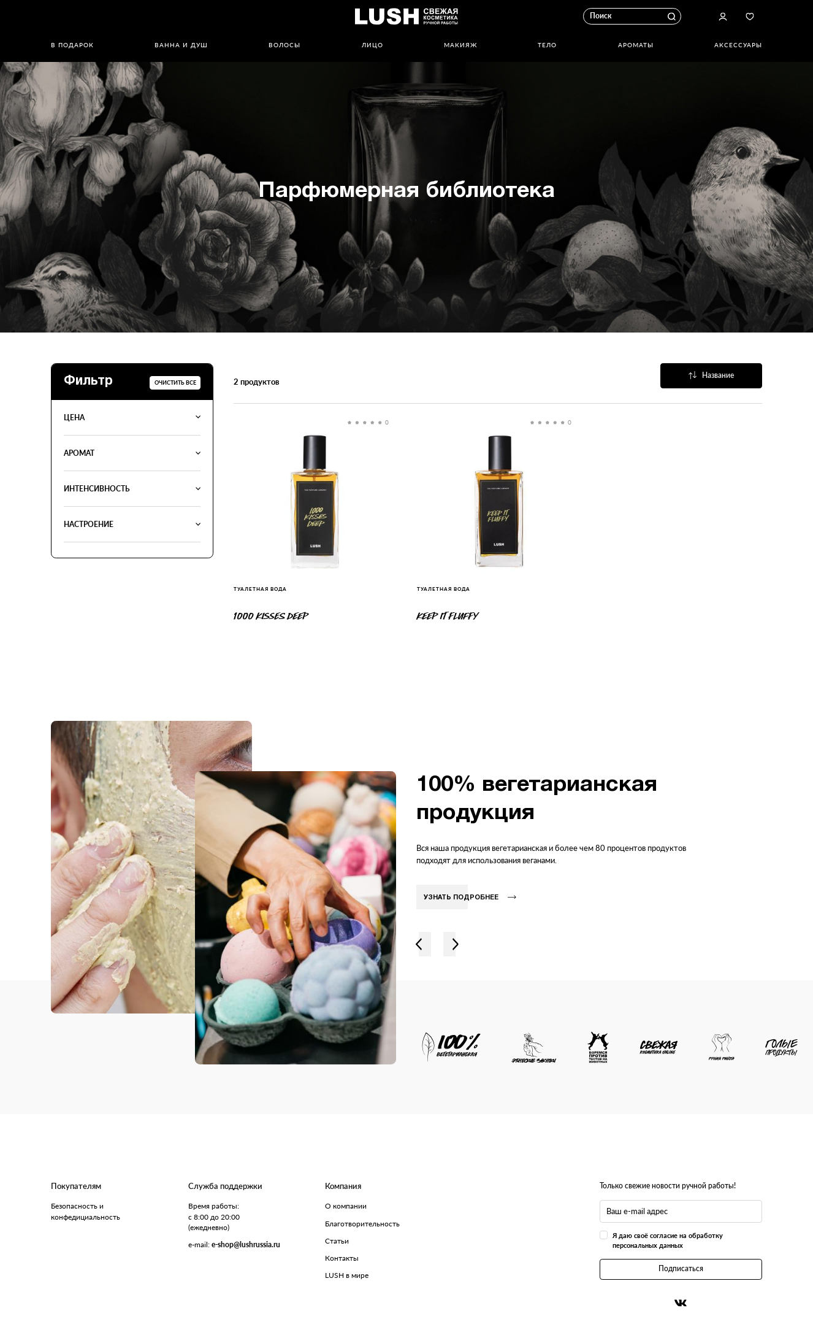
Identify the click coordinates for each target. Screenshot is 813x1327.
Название (711, 375)
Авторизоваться (723, 16)
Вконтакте (681, 1303)
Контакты (342, 1258)
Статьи (337, 1241)
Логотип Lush (406, 16)
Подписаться (680, 1268)
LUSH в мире (346, 1275)
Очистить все (175, 382)
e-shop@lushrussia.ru (246, 1244)
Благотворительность (362, 1224)
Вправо (455, 944)
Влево (418, 944)
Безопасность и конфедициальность (85, 1211)
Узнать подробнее (470, 897)
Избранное (750, 16)
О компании (346, 1206)
